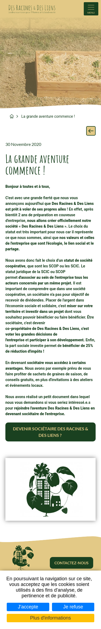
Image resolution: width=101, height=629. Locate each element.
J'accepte (28, 607)
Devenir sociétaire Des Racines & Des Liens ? (50, 432)
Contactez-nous (71, 563)
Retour (91, 131)
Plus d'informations (50, 618)
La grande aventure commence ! (48, 116)
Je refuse (73, 607)
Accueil (12, 116)
